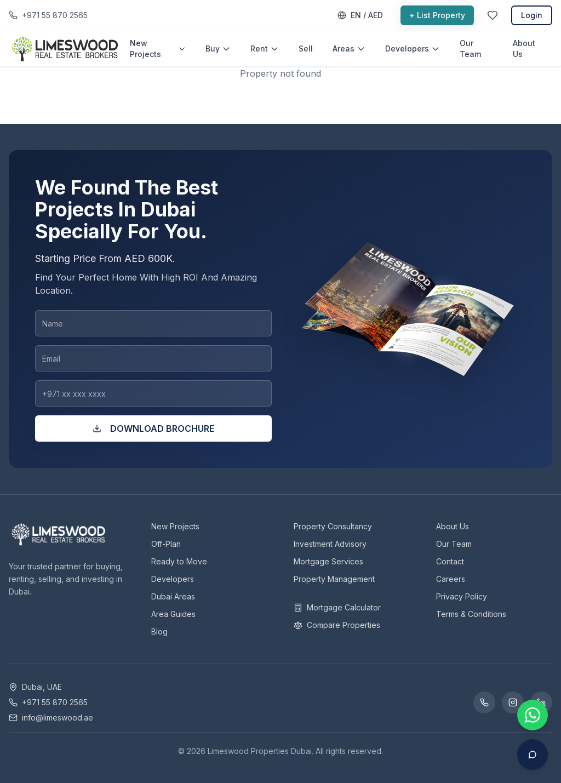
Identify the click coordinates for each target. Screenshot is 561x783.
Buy (218, 48)
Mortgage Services (328, 561)
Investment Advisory (330, 543)
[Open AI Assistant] (532, 754)
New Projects (158, 48)
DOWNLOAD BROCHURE (153, 428)
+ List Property (437, 15)
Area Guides (173, 614)
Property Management (334, 579)
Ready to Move (179, 561)
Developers (412, 48)
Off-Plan (166, 543)
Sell (306, 48)
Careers (450, 579)
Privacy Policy (461, 596)
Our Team (470, 48)
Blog (159, 631)
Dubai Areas (173, 596)
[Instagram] (513, 702)
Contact (450, 561)
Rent (264, 48)
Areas (349, 48)
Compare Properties (337, 625)
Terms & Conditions (471, 614)
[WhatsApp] (484, 702)
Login (531, 15)
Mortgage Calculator (337, 607)
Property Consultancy (333, 526)
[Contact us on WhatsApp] (532, 715)
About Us (524, 48)
